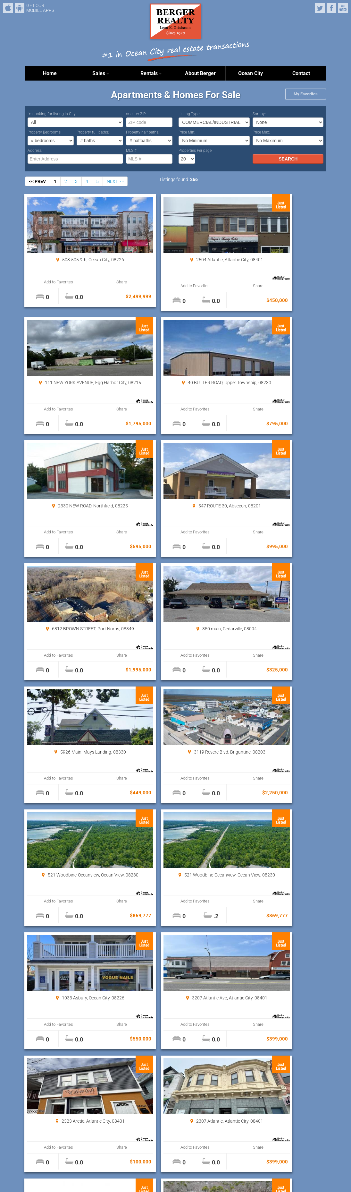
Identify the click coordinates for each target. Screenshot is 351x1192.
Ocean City (250, 73)
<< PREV (37, 181)
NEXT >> (115, 181)
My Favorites (306, 93)
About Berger (200, 73)
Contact (301, 73)
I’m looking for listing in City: (52, 114)
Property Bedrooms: (45, 132)
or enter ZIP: (136, 114)
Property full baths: (93, 132)
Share (95, 282)
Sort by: (259, 114)
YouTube (343, 8)
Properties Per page (195, 150)
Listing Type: (189, 114)
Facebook (331, 8)
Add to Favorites (50, 282)
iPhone (8, 8)
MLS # (131, 150)
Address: (35, 150)
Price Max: (261, 132)
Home (50, 73)
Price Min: (187, 132)
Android (19, 8)
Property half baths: (142, 132)
